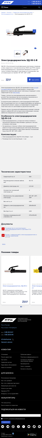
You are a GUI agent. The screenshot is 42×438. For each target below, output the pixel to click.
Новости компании (6, 367)
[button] (21, 31)
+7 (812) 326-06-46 (36, 4)
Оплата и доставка (6, 388)
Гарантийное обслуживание (8, 365)
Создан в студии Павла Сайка (6, 434)
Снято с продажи (25, 366)
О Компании (4, 354)
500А (3, 244)
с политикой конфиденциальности (16, 418)
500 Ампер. (16, 92)
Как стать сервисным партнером (10, 383)
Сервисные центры (6, 362)
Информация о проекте (6, 436)
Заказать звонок (6, 342)
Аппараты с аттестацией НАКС (9, 393)
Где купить (34, 80)
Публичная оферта (26, 354)
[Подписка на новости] (21, 415)
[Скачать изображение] (35, 48)
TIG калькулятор (6, 402)
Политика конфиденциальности (29, 357)
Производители (25, 363)
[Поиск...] (31, 7)
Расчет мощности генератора (9, 405)
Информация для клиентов (8, 385)
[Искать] (39, 7)
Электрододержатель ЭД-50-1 (15, 286)
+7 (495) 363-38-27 (36, 2)
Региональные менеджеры (8, 378)
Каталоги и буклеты (26, 369)
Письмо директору (6, 357)
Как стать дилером (6, 380)
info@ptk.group (6, 339)
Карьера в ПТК (5, 391)
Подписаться (5, 422)
